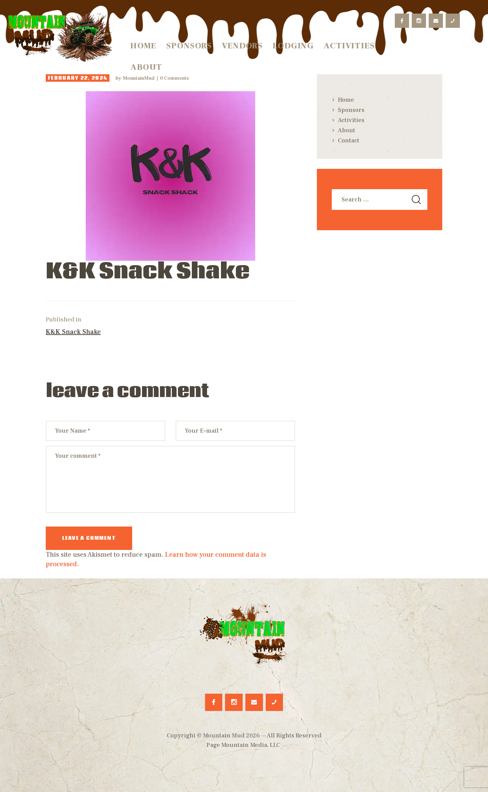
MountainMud (139, 78)
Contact (348, 140)
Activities (351, 120)
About (346, 130)
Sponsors (351, 110)
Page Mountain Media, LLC (243, 745)
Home (346, 100)
